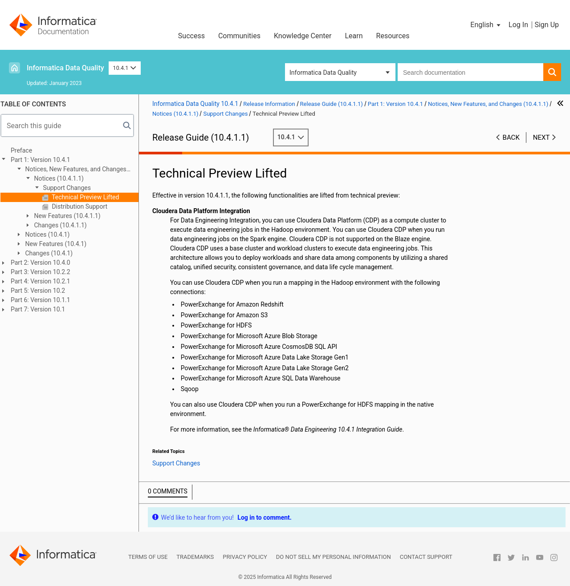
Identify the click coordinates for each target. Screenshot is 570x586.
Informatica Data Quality (65, 68)
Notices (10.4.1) (50, 234)
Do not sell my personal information (333, 557)
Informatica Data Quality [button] (323, 72)
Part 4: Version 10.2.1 (44, 281)
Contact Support (426, 557)
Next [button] (541, 137)
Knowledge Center (303, 36)
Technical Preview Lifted (88, 197)
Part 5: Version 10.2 (42, 290)
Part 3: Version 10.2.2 (44, 271)
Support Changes (70, 187)
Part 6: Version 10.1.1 (44, 299)
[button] (486, 25)
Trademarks (195, 557)
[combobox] (470, 72)
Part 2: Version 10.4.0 (44, 262)
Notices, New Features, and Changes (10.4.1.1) (74, 170)
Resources (393, 36)
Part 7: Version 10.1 (42, 309)
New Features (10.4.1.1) (71, 215)
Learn (354, 36)
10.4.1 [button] (124, 68)
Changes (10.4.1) (52, 253)
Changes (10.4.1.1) (64, 225)
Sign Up (546, 24)
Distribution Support (82, 206)
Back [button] (511, 137)
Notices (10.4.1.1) (62, 178)
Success (191, 36)
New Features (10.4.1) (59, 243)
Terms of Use (147, 557)
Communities (239, 36)
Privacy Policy (245, 557)
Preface (25, 150)
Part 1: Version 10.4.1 (44, 159)
